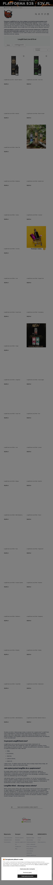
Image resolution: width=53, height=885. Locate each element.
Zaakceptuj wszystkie (27, 876)
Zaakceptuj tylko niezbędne (27, 869)
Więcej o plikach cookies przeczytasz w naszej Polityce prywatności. (25, 865)
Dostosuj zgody (27, 872)
